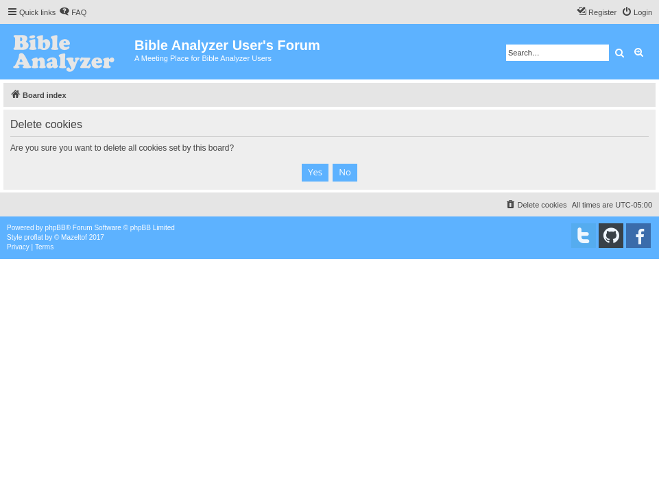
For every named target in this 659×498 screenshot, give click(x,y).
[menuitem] (72, 12)
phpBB (55, 228)
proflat (33, 237)
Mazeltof (74, 237)
